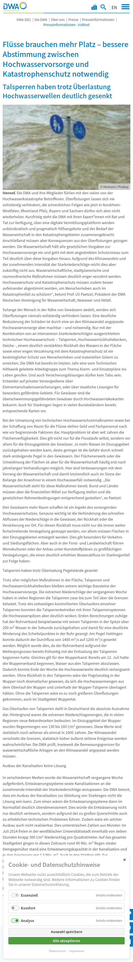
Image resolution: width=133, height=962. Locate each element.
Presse (73, 19)
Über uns (58, 19)
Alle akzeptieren (66, 940)
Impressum (76, 951)
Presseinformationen (98, 19)
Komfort (28, 908)
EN (114, 7)
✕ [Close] (124, 859)
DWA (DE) (24, 19)
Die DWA (41, 19)
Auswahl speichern (66, 931)
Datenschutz (57, 951)
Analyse (27, 920)
